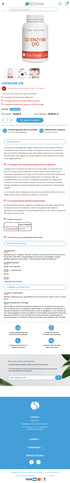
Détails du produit (16, 243)
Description (13, 141)
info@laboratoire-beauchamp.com (35, 424)
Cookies (51, 476)
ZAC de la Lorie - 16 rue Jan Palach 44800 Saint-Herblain (35, 428)
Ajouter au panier (31, 120)
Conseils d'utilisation (18, 287)
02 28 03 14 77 (23, 345)
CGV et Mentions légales (25, 476)
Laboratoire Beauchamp (33, 472)
